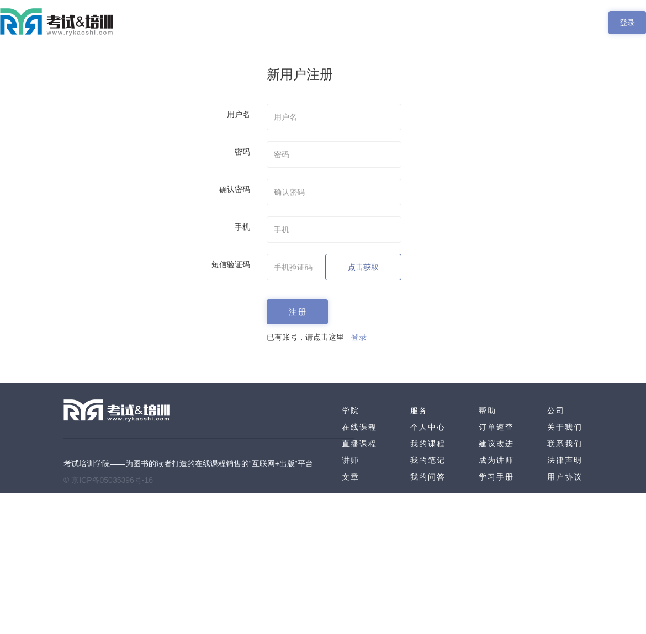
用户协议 (565, 476)
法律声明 (565, 460)
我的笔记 (428, 460)
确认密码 (234, 189)
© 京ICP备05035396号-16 (108, 480)
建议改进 (496, 443)
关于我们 (565, 427)
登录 (627, 22)
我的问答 (428, 476)
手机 (242, 226)
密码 (242, 151)
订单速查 (496, 427)
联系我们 (565, 443)
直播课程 (359, 443)
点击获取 (363, 267)
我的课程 (428, 443)
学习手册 (496, 476)
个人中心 (428, 427)
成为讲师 (496, 460)
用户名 (238, 114)
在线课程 (359, 427)
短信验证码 (230, 264)
